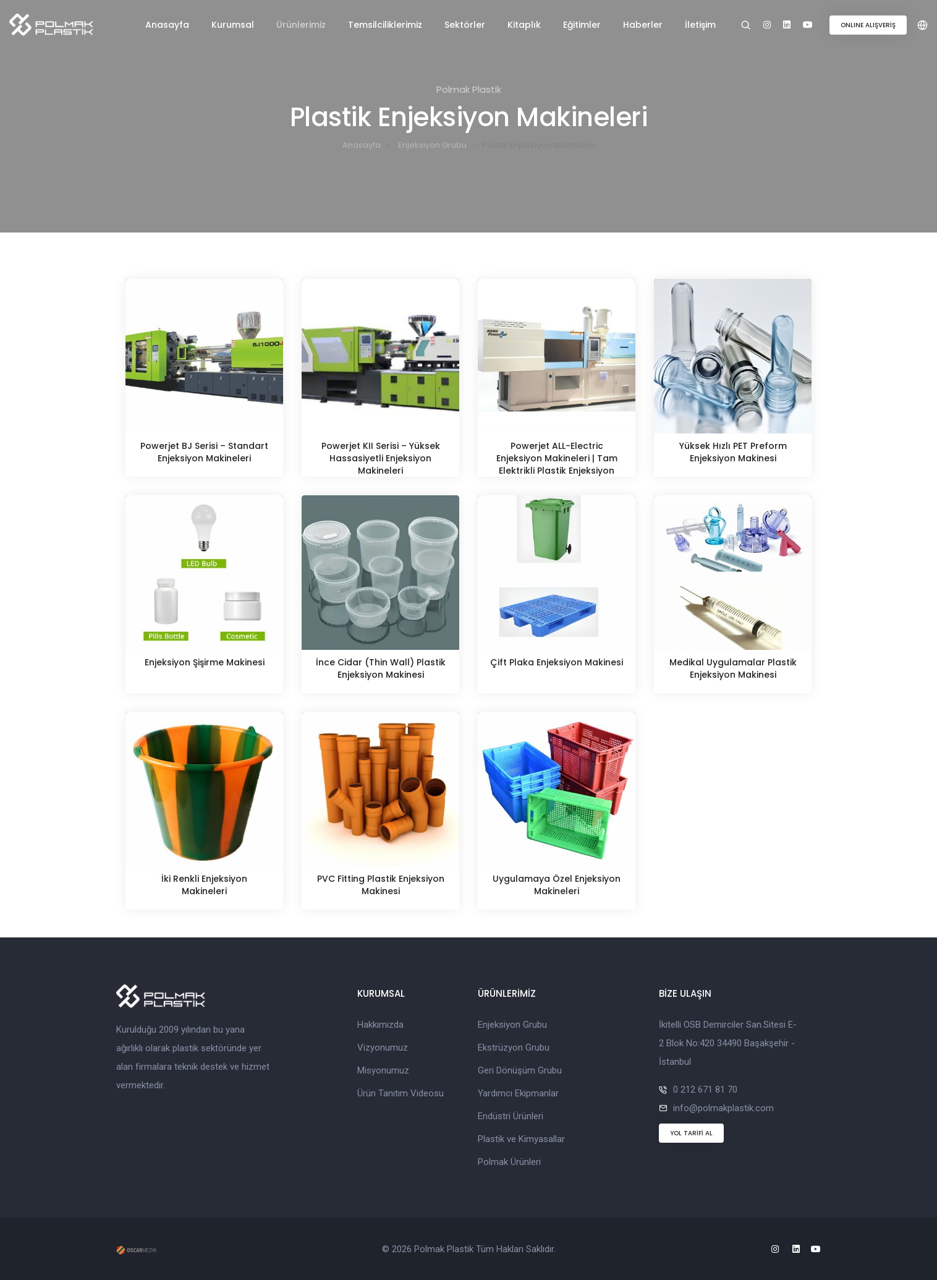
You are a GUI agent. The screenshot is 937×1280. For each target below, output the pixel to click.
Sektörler (464, 25)
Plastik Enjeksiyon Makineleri (538, 145)
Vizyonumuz (382, 1047)
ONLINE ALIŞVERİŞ (868, 25)
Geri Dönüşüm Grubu (520, 1070)
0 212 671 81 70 (705, 1089)
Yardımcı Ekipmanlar (518, 1093)
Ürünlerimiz (301, 25)
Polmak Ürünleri (509, 1161)
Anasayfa (167, 25)
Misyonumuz (383, 1070)
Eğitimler (582, 25)
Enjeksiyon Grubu (432, 145)
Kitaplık (524, 25)
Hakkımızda (380, 1024)
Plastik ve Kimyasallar (521, 1139)
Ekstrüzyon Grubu (513, 1047)
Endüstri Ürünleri (510, 1116)
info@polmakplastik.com (723, 1108)
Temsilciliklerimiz (385, 25)
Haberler (643, 25)
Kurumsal (232, 25)
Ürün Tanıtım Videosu (400, 1093)
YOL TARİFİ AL (691, 1133)
